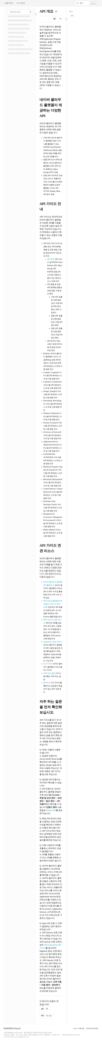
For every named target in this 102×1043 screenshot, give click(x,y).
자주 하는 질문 (49, 673)
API (72, 15)
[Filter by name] (20, 12)
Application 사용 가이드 (52, 642)
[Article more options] (60, 19)
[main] (51, 515)
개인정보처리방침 (92, 1028)
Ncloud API (51, 810)
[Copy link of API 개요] (56, 12)
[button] (86, 3)
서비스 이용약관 (78, 1028)
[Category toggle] (35, 14)
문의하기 (46, 683)
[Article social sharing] (54, 19)
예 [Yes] (45, 1008)
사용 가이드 (9, 3)
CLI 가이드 (21, 3)
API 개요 (50, 259)
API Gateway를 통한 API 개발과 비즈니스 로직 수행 (52, 604)
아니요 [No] (47, 1015)
